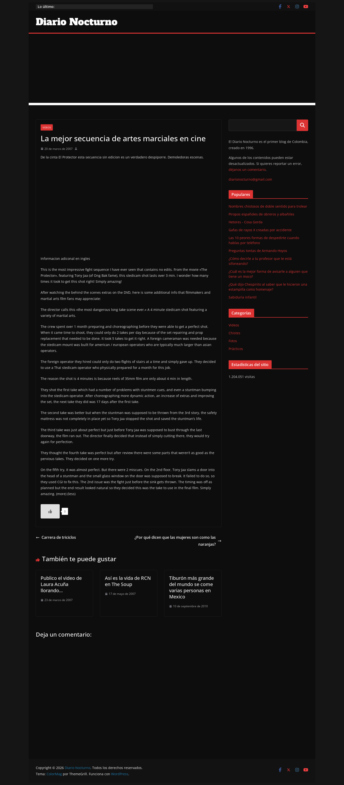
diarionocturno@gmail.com (250, 179)
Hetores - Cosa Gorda (246, 222)
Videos (47, 127)
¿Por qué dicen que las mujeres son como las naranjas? (177, 541)
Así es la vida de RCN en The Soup (128, 581)
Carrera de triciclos (56, 537)
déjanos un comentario (247, 169)
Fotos (233, 341)
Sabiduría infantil (243, 297)
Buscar (302, 125)
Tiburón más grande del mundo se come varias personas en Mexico (191, 587)
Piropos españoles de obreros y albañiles (261, 214)
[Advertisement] (172, 69)
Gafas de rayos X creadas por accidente (260, 230)
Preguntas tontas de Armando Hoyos (258, 250)
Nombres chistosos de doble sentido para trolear (268, 206)
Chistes (234, 333)
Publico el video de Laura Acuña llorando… (61, 584)
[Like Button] (50, 511)
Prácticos (236, 348)
